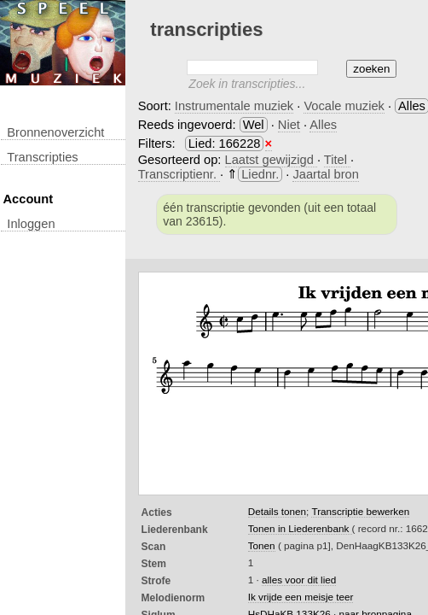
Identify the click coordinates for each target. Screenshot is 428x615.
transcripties (42, 157)
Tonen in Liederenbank (300, 528)
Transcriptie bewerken (360, 511)
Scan (154, 547)
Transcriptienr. (179, 174)
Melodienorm (173, 598)
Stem (154, 564)
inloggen (31, 224)
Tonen (261, 545)
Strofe (156, 581)
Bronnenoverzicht (55, 132)
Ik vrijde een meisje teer (301, 596)
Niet (289, 125)
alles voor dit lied (299, 579)
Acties (157, 512)
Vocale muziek (344, 106)
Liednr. (260, 174)
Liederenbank (175, 530)
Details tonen (277, 511)
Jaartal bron (325, 174)
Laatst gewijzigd (271, 160)
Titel (337, 160)
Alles (323, 125)
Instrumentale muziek (234, 106)
